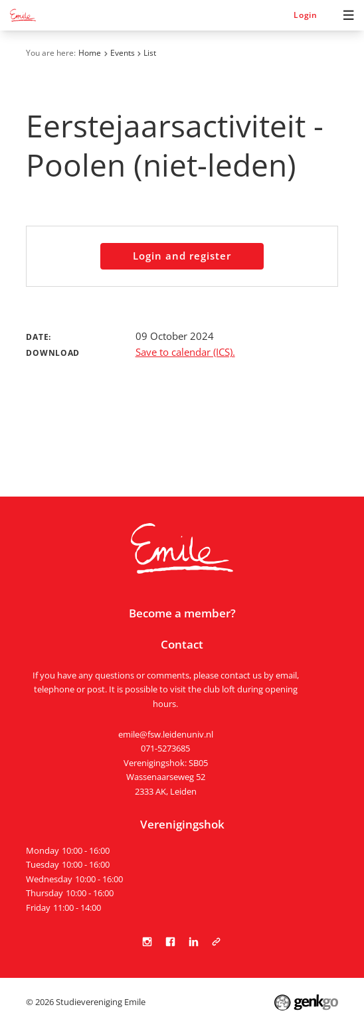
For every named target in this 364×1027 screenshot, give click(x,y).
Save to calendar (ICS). (185, 352)
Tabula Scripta (216, 941)
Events (122, 53)
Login (306, 15)
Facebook (170, 941)
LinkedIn (193, 941)
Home (89, 53)
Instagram (147, 941)
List (149, 53)
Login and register (181, 256)
